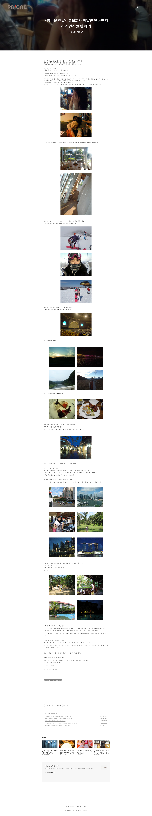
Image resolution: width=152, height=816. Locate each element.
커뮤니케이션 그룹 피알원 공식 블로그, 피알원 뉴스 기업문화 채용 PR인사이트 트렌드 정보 (69, 768)
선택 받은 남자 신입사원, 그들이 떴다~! (55, 721)
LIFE (46, 713)
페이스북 (79, 807)
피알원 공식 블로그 (52, 766)
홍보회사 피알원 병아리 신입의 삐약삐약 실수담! (57, 719)
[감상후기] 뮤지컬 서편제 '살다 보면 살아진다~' (57, 716)
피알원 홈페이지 (70, 807)
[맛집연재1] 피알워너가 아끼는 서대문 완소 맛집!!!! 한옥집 (60, 723)
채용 (85, 807)
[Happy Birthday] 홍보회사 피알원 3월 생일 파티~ (58, 725)
